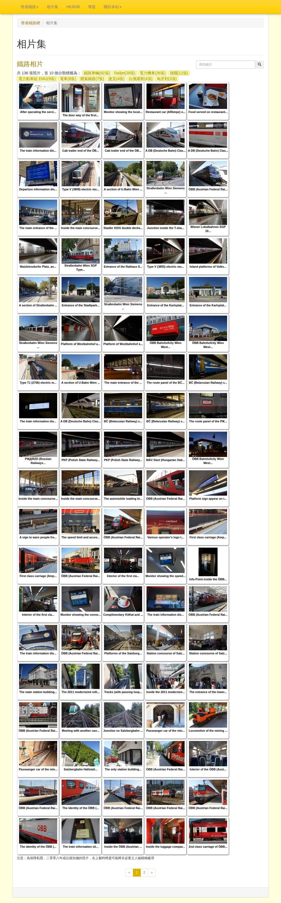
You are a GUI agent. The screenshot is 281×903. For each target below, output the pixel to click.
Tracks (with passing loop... (123, 692)
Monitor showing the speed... (166, 576)
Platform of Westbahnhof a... (80, 344)
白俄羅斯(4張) (140, 79)
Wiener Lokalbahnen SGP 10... (208, 229)
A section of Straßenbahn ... (38, 305)
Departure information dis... (38, 189)
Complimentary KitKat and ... (123, 614)
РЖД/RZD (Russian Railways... (38, 461)
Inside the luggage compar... (165, 846)
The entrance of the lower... (208, 692)
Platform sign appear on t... (208, 498)
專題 (92, 7)
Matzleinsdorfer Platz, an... (38, 266)
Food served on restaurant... (207, 112)
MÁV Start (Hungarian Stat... (165, 460)
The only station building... (123, 769)
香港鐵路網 (30, 23)
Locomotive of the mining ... (208, 730)
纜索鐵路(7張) (92, 79)
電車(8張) (68, 79)
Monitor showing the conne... (80, 614)
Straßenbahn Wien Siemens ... (165, 190)
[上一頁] (129, 873)
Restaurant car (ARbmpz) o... (165, 112)
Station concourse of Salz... (165, 653)
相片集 (52, 7)
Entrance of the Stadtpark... (81, 305)
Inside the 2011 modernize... (165, 692)
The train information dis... (38, 150)
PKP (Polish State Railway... (81, 460)
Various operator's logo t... (165, 537)
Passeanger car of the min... (165, 730)
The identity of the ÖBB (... (80, 808)
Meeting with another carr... (80, 730)
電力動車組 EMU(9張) (37, 79)
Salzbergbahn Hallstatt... (80, 769)
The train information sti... (81, 846)
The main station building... (38, 692)
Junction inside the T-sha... (165, 228)
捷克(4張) (116, 79)
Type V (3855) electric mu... (165, 266)
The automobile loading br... (123, 498)
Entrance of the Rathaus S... (123, 266)
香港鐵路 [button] (30, 7)
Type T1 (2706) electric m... (38, 382)
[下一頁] (152, 873)
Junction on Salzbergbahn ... (123, 730)
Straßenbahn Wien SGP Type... (81, 267)
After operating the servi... (38, 112)
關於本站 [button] (113, 7)
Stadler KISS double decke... (123, 228)
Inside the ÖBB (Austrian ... (123, 846)
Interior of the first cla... (123, 576)
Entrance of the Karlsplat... (165, 305)
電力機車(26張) (153, 73)
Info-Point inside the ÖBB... (208, 579)
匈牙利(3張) (167, 79)
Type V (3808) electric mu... (80, 189)
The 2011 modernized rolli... (81, 692)
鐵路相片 (30, 64)
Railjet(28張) (124, 73)
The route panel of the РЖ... (208, 421)
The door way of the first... (81, 115)
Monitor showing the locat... (123, 112)
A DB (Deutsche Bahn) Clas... (165, 150)
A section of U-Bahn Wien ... (123, 189)
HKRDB (73, 7)
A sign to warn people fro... (38, 537)
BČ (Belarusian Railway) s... (208, 382)
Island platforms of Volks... (208, 266)
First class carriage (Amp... (208, 537)
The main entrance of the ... (38, 228)
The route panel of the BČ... (166, 382)
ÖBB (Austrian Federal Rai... (208, 189)
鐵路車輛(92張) (97, 73)
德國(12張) (179, 73)
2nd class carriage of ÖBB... (208, 846)
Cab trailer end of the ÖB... (80, 150)
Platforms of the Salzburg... (123, 653)
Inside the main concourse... (80, 228)
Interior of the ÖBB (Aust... (208, 769)
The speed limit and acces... (81, 537)
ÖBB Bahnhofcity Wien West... (166, 345)
